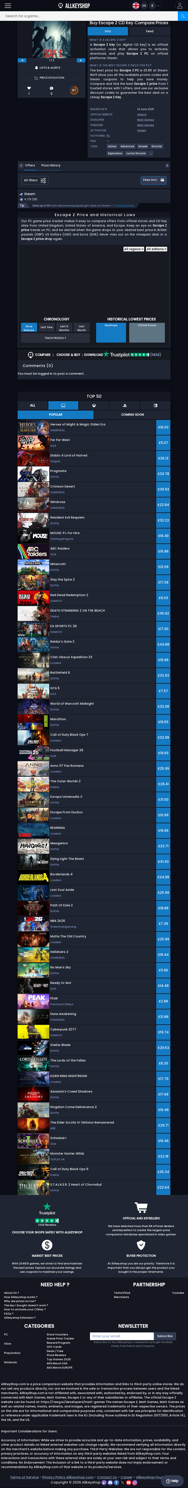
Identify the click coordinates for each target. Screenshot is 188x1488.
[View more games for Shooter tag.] (157, 148)
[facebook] (117, 1483)
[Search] (183, 16)
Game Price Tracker (60, 1339)
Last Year (47, 328)
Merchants (121, 1297)
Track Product (55, 338)
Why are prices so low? (20, 1302)
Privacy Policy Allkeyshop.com (68, 1477)
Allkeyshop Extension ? (20, 1318)
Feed (149, 31)
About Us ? (11, 1293)
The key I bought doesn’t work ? (26, 1306)
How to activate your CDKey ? (25, 1310)
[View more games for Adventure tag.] (127, 148)
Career (126, 1477)
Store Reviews (56, 1356)
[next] (81, 60)
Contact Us (107, 1477)
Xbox (7, 1344)
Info (108, 31)
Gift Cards (54, 1347)
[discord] (111, 1483)
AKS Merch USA (57, 1364)
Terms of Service (24, 1477)
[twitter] (123, 1483)
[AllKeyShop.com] (74, 5)
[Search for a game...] (94, 16)
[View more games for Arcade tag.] (143, 148)
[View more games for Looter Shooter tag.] (136, 155)
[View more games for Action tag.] (112, 148)
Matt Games (145, 120)
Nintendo (10, 1363)
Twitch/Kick (122, 1293)
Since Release (29, 328)
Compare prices (123, 206)
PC (6, 1335)
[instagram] (134, 1483)
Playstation (12, 1354)
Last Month (81, 328)
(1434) (132, 355)
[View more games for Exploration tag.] (115, 155)
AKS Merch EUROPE (60, 1368)
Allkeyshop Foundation (155, 1477)
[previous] (22, 60)
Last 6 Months (64, 328)
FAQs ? (9, 1314)
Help (172, 1481)
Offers (27, 165)
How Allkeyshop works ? (21, 1297)
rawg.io (142, 114)
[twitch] (104, 1483)
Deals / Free (55, 1351)
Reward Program (58, 1343)
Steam (141, 130)
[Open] (8, 5)
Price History (47, 165)
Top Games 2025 (59, 1360)
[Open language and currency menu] (146, 5)
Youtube (178, 1293)
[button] (180, 5)
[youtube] (129, 1483)
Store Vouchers (57, 1335)
